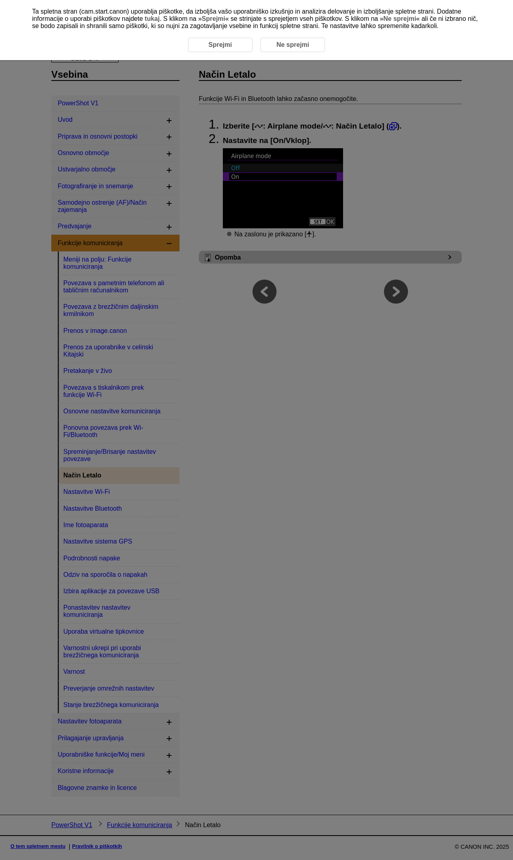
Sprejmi (213, 18)
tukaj (152, 18)
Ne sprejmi (400, 18)
